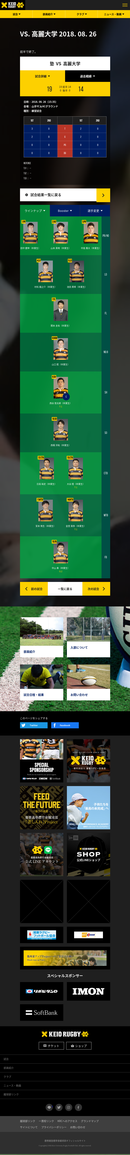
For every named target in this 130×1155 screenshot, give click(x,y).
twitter (59, 1108)
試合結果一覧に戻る (46, 195)
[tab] (42, 76)
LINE (52, 1107)
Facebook (65, 726)
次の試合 (93, 590)
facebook (78, 1108)
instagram (68, 1108)
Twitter (34, 726)
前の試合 (37, 590)
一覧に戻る (65, 590)
